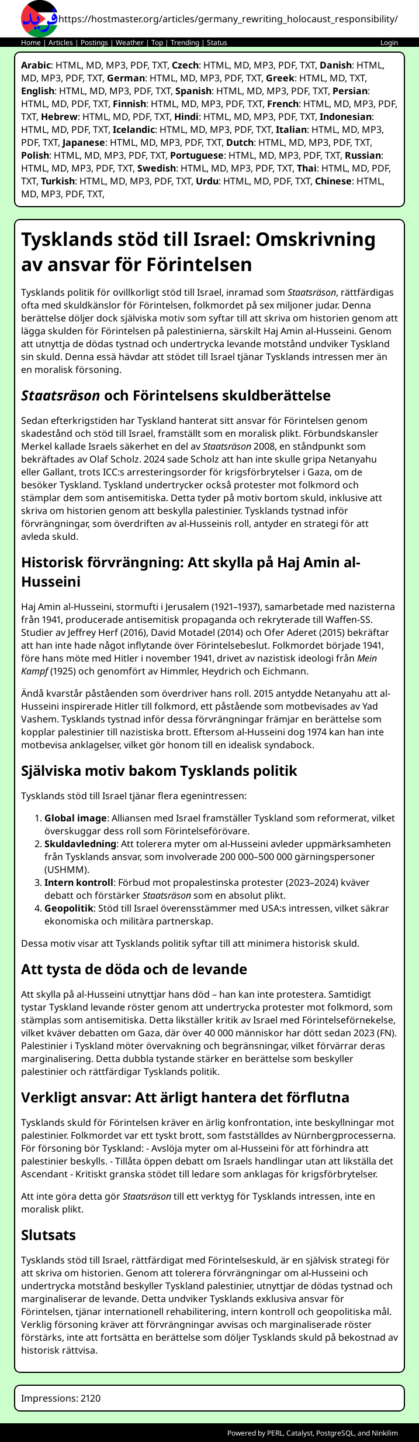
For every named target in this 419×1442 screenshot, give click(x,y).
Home (31, 42)
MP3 (116, 65)
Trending (185, 42)
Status (217, 42)
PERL (275, 1433)
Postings (94, 42)
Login (389, 42)
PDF (138, 65)
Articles (61, 42)
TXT (159, 65)
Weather (130, 42)
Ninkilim (385, 1433)
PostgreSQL (335, 1433)
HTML (68, 65)
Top (157, 42)
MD (93, 65)
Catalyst (299, 1433)
